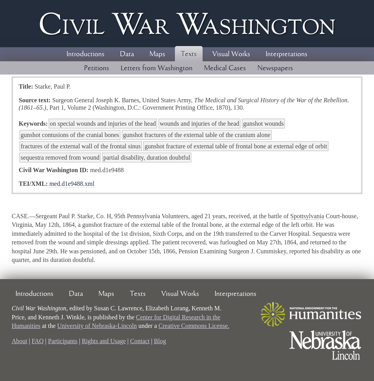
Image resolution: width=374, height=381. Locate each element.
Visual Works (231, 54)
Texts (189, 54)
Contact (140, 341)
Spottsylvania (307, 216)
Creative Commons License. (194, 325)
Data (127, 54)
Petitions (96, 68)
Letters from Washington (156, 68)
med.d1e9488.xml (72, 183)
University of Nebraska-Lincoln (97, 325)
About (19, 341)
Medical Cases (225, 68)
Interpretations (286, 54)
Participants (63, 341)
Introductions (85, 54)
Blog (160, 341)
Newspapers (275, 68)
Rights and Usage (104, 341)
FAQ (38, 341)
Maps (157, 54)
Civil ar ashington (187, 23)
